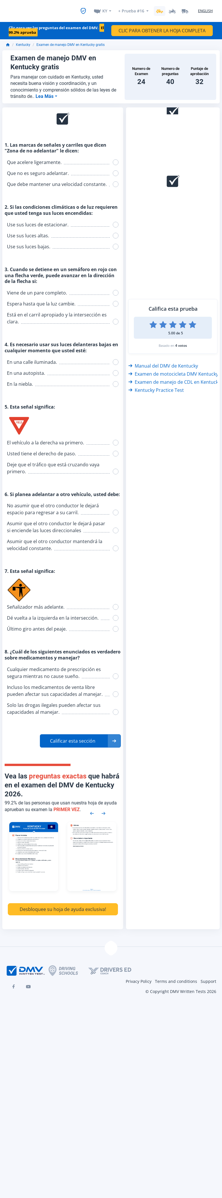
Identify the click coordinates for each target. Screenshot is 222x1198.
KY (104, 9)
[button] (80, 737)
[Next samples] (103, 809)
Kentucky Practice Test (156, 386)
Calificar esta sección (72, 737)
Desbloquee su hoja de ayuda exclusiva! (63, 906)
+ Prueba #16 (131, 9)
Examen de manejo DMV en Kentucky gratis (70, 41)
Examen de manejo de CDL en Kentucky (174, 378)
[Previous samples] (92, 809)
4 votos (181, 342)
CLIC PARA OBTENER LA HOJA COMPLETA (162, 27)
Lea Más (45, 93)
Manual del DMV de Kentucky (163, 362)
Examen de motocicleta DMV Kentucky (173, 370)
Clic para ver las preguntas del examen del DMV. (56, 26)
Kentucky (23, 41)
